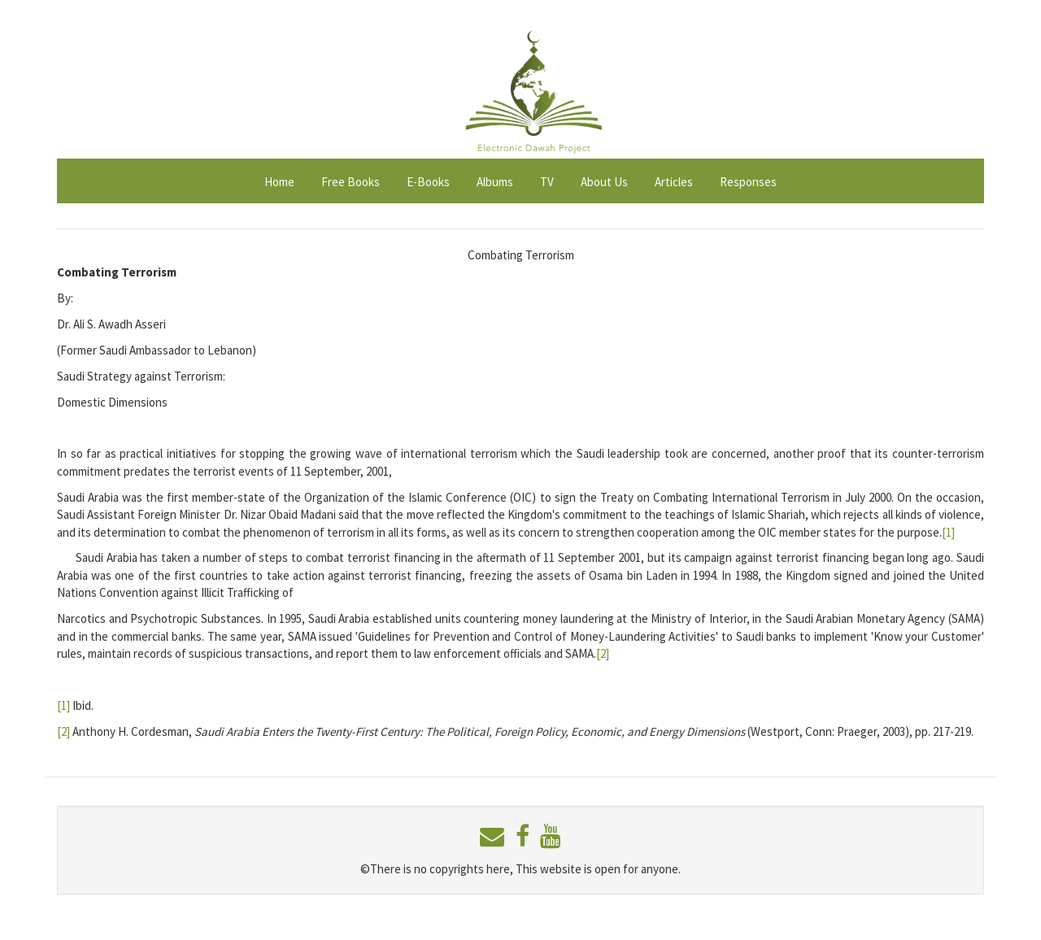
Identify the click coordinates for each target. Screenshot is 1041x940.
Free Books (350, 181)
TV (547, 181)
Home (279, 181)
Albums (495, 181)
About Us (604, 181)
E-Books (428, 181)
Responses (748, 181)
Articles (674, 181)
